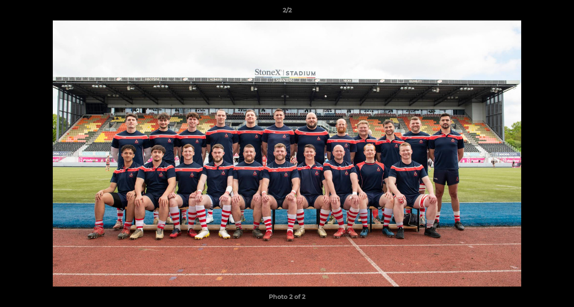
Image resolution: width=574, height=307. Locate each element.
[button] (559, 12)
